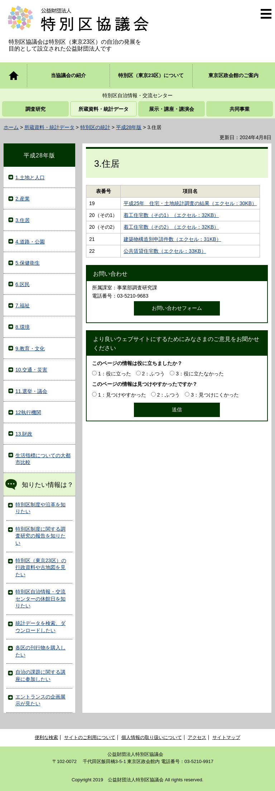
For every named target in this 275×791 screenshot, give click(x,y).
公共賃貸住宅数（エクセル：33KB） (165, 251)
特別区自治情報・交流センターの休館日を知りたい (40, 598)
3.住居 (22, 220)
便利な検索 (46, 737)
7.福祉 (22, 305)
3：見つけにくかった (215, 395)
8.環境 (22, 327)
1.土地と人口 (30, 177)
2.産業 (22, 199)
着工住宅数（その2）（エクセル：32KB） (171, 227)
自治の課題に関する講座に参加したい (40, 675)
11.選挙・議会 (31, 391)
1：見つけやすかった (122, 395)
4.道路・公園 (30, 242)
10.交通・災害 (31, 370)
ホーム (11, 127)
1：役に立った (114, 373)
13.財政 (23, 434)
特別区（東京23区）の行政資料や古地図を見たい (40, 567)
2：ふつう (153, 373)
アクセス (197, 737)
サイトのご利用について (89, 737)
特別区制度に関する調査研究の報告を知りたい (40, 536)
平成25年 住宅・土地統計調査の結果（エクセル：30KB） (190, 203)
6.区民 (22, 284)
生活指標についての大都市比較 (43, 459)
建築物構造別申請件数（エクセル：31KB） (172, 239)
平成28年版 (129, 127)
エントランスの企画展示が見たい (40, 700)
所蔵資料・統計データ (49, 127)
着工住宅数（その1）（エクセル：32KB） (171, 215)
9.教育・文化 (30, 348)
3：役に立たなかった (200, 373)
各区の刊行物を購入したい (40, 651)
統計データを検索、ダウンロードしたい (40, 626)
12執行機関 (28, 412)
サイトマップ (226, 737)
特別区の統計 (95, 127)
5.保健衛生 (27, 263)
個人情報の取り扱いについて (151, 737)
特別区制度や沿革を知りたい (40, 508)
